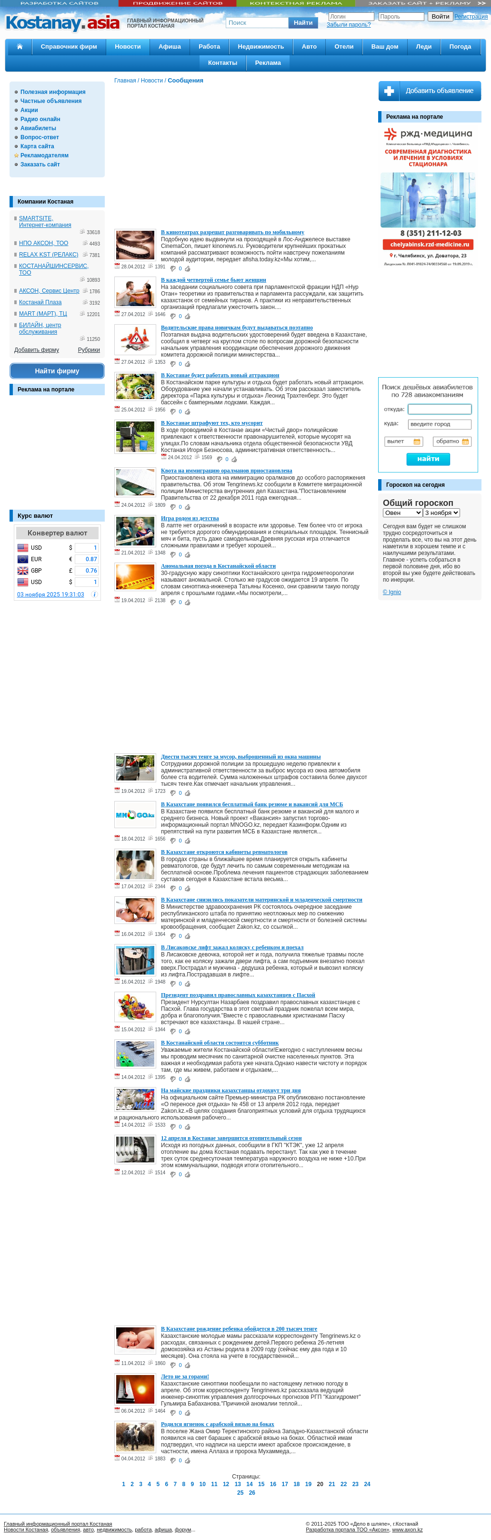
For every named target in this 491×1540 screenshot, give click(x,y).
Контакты (222, 62)
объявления (65, 1529)
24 (367, 1484)
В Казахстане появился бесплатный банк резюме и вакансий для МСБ (252, 804)
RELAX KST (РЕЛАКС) (49, 254)
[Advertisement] (57, 457)
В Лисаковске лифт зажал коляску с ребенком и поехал (232, 947)
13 (238, 1484)
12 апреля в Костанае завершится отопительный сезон (231, 1138)
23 (355, 1484)
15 (261, 1484)
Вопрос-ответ (39, 137)
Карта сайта (37, 146)
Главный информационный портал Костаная (58, 1524)
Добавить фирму (36, 350)
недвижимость (114, 1529)
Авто (309, 46)
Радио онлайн (40, 119)
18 (296, 1484)
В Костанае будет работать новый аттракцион (220, 375)
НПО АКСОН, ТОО (43, 243)
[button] (303, 23)
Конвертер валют (57, 533)
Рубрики (89, 350)
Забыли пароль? (349, 24)
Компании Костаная (45, 201)
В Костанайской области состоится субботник (220, 1042)
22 (344, 1484)
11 (214, 1484)
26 (252, 1492)
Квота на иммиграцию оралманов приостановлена (226, 470)
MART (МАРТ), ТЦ (43, 313)
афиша (163, 1529)
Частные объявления (50, 101)
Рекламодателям (44, 155)
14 (249, 1484)
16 (273, 1484)
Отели (343, 46)
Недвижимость (261, 46)
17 (284, 1484)
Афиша (170, 46)
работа (143, 1529)
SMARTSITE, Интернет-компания (45, 221)
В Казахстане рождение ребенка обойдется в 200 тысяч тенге (239, 1328)
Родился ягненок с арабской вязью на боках (217, 1424)
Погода (460, 46)
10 (203, 1484)
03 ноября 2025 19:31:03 (50, 594)
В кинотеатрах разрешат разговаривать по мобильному (232, 232)
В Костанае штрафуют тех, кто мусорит (212, 423)
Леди (424, 46)
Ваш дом (385, 46)
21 (332, 1484)
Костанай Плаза (40, 302)
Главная (125, 80)
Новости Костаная (26, 1529)
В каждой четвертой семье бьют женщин (213, 280)
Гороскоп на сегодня (415, 485)
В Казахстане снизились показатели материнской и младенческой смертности (261, 899)
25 (240, 1492)
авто (88, 1529)
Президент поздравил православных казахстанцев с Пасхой (238, 995)
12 (226, 1484)
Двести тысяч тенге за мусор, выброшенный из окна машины (241, 756)
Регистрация (471, 16)
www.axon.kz (407, 1529)
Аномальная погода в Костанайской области (218, 566)
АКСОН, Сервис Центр (49, 290)
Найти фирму (57, 371)
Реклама (268, 62)
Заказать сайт (40, 164)
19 (308, 1484)
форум (183, 1529)
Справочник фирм (69, 46)
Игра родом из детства (190, 518)
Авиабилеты (38, 128)
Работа (209, 46)
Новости (128, 46)
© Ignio (392, 592)
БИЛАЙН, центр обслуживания (40, 328)
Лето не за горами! (185, 1376)
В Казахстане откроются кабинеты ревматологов (224, 852)
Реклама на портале (46, 389)
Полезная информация (53, 92)
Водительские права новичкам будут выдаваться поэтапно (237, 327)
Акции (29, 110)
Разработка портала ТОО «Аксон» (347, 1529)
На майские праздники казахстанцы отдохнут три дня (231, 1090)
